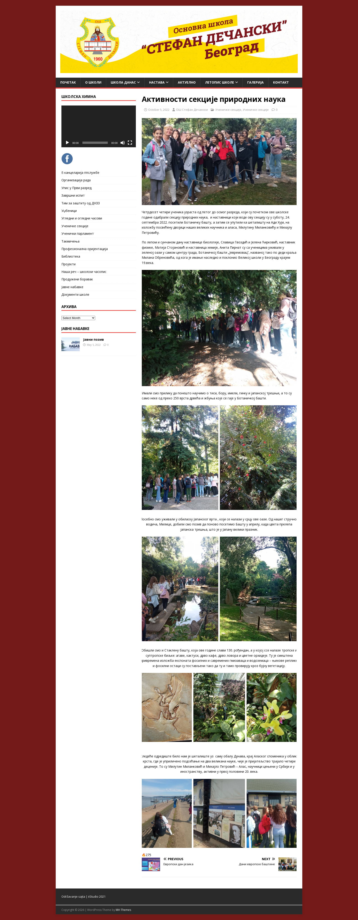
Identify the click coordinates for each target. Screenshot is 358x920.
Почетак (68, 82)
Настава (157, 82)
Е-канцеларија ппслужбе (80, 172)
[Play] (67, 142)
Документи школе (75, 294)
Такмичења (70, 241)
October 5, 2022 (158, 110)
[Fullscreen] (130, 142)
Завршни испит (73, 195)
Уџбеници (69, 210)
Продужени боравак (77, 279)
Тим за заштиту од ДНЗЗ (80, 203)
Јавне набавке (72, 287)
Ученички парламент (77, 233)
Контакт (281, 82)
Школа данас (123, 82)
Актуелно (187, 82)
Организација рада (76, 180)
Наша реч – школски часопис (83, 271)
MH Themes (123, 910)
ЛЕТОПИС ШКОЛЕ (219, 82)
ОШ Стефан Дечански (192, 110)
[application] (98, 126)
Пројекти (68, 264)
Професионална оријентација (84, 249)
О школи (93, 82)
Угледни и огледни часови (81, 218)
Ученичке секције (228, 110)
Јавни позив (93, 339)
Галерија (255, 82)
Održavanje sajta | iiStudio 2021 (83, 896)
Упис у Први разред (76, 188)
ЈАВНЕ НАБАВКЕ (75, 328)
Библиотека (70, 256)
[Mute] (122, 142)
